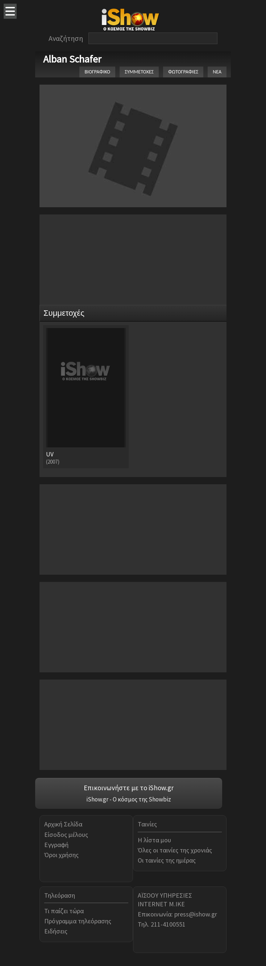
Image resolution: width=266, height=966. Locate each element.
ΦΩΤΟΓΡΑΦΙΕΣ (183, 72)
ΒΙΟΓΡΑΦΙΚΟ (97, 72)
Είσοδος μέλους (66, 834)
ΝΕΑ (217, 72)
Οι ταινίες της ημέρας (167, 860)
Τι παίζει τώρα (64, 911)
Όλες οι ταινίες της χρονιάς (175, 850)
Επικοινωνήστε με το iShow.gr (129, 787)
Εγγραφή (56, 845)
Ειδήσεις (55, 931)
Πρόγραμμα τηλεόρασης (77, 921)
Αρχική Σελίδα (63, 824)
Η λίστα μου (154, 840)
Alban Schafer (72, 58)
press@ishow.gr (195, 914)
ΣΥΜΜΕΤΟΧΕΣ (139, 72)
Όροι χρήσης (61, 855)
